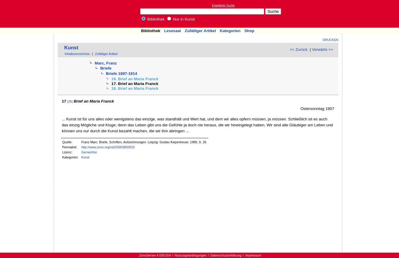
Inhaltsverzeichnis (77, 54)
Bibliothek (153, 19)
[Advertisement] (371, 13)
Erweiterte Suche (223, 5)
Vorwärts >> (322, 49)
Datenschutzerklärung (226, 255)
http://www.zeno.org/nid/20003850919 (107, 147)
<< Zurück (299, 49)
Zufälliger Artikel (200, 31)
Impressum (253, 255)
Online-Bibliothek (28, 14)
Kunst (71, 48)
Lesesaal (172, 31)
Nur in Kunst (181, 19)
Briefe (106, 68)
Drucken (331, 40)
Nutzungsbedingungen (190, 255)
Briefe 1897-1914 (121, 73)
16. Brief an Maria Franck (134, 79)
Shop (249, 31)
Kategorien (230, 31)
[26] (70, 101)
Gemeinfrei (89, 152)
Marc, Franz (106, 63)
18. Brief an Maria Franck (134, 88)
